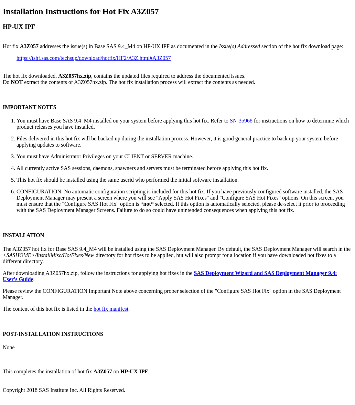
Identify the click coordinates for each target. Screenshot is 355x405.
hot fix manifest (111, 309)
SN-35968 (241, 121)
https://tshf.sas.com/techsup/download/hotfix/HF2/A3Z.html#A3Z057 (94, 58)
